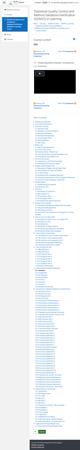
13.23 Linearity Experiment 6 (44, 342)
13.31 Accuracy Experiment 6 (45, 361)
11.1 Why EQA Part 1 (42, 250)
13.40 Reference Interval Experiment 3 (48, 382)
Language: (37, 2)
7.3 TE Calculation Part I (43, 196)
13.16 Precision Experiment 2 (45, 326)
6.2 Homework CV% (42, 187)
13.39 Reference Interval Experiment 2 (48, 380)
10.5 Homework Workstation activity (47, 245)
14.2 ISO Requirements (43, 393)
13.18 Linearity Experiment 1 (44, 331)
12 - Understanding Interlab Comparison (46, 268)
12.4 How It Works (41, 277)
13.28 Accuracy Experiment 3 (45, 354)
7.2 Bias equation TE (42, 194)
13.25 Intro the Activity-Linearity (46, 347)
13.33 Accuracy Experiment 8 (45, 366)
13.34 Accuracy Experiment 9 (45, 368)
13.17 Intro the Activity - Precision (46, 328)
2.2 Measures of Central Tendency (46, 131)
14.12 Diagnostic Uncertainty (45, 417)
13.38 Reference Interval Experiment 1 (48, 377)
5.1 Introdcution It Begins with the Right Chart (50, 168)
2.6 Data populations (42, 140)
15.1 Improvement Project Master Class (48, 426)
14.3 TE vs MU (40, 396)
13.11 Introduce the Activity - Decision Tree (49, 315)
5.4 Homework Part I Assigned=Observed (49, 175)
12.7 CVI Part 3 (40, 284)
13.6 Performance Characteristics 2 (47, 303)
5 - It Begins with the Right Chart (44, 166)
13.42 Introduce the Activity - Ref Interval (49, 387)
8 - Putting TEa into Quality (42, 203)
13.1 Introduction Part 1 (43, 291)
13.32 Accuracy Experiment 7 (45, 363)
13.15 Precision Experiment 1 (45, 324)
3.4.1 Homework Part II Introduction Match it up (51, 154)
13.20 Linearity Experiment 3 (44, 335)
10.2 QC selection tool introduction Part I (49, 238)
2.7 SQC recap (40, 143)
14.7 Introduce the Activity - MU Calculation (49, 405)
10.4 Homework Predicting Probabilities (48, 243)
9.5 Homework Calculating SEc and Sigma (49, 229)
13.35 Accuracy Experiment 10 (45, 370)
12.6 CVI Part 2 (40, 282)
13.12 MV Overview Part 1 (44, 317)
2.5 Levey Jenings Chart (43, 138)
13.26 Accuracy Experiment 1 (45, 349)
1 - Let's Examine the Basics (42, 124)
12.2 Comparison (41, 273)
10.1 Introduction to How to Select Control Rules (51, 236)
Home (35, 24)
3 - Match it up (38, 145)
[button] (75, 39)
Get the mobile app (37, 447)
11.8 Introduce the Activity (44, 266)
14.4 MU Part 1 (40, 398)
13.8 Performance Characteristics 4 (47, 308)
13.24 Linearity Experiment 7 (44, 345)
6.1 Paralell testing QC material (45, 184)
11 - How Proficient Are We (42, 247)
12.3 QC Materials (41, 275)
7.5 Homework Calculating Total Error (48, 201)
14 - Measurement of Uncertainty (44, 389)
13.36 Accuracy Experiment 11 (45, 373)
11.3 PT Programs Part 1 (43, 254)
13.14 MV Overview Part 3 (44, 321)
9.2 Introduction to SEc (43, 222)
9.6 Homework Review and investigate (48, 231)
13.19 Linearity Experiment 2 (44, 333)
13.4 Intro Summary (42, 298)
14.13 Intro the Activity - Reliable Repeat (48, 419)
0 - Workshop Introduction (42, 122)
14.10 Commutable (41, 412)
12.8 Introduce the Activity (44, 287)
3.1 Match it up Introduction (44, 147)
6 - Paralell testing (39, 182)
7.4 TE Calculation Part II (43, 198)
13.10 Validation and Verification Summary (49, 312)
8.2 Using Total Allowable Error (45, 208)
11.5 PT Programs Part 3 (43, 259)
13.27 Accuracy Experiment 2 (45, 352)
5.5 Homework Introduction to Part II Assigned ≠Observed (54, 177)
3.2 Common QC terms (43, 150)
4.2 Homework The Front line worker (47, 164)
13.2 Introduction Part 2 (43, 294)
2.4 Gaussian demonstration (44, 136)
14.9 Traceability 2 (41, 410)
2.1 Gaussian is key (41, 129)
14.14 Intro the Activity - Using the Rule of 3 (49, 421)
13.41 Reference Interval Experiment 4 (48, 384)
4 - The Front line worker (41, 159)
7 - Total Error (37, 189)
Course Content (41, 31)
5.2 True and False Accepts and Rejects (48, 170)
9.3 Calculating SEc (41, 224)
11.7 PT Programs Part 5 (43, 263)
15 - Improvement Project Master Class (46, 424)
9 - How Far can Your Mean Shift (44, 217)
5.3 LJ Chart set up (41, 173)
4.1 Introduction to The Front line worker (48, 161)
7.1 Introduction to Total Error (45, 191)
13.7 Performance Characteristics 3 (47, 305)
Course (42, 432)
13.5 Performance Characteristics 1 (47, 301)
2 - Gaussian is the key (40, 126)
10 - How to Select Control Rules (44, 233)
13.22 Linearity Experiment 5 (44, 340)
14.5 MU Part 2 (40, 400)
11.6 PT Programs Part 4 (43, 261)
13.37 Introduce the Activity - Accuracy (48, 375)
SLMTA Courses (53, 24)
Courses (43, 24)
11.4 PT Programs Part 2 (43, 256)
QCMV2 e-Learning (67, 24)
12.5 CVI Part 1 (40, 280)
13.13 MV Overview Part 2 (44, 319)
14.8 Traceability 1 (41, 407)
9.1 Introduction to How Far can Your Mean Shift (51, 219)
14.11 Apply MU (40, 414)
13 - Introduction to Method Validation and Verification (51, 289)
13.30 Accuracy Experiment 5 (45, 359)
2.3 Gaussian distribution (43, 133)
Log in (76, 3)
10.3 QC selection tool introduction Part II (49, 240)
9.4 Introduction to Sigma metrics (46, 226)
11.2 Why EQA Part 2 (42, 252)
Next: (67, 51)
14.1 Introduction (41, 391)
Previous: (41, 53)
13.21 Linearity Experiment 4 (44, 338)
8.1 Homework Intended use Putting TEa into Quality (53, 205)
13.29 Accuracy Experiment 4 (45, 356)
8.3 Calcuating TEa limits (43, 210)
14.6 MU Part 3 (40, 403)
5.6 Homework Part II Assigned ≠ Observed (49, 180)
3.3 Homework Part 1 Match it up (46, 152)
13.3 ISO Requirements (43, 296)
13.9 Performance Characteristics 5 (47, 310)
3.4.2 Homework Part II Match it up (47, 157)
